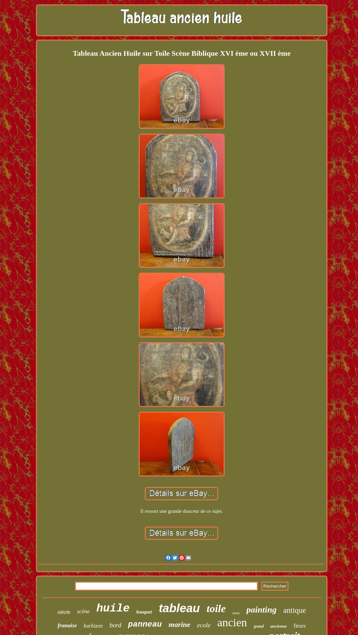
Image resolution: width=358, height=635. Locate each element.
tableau (179, 608)
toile (216, 608)
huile (113, 608)
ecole (204, 625)
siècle (63, 612)
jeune (236, 613)
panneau (145, 624)
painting (262, 610)
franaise (67, 625)
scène (83, 611)
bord (115, 625)
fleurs (300, 626)
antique (294, 610)
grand (259, 626)
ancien (232, 622)
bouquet (144, 612)
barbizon (93, 626)
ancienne (278, 626)
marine (179, 624)
